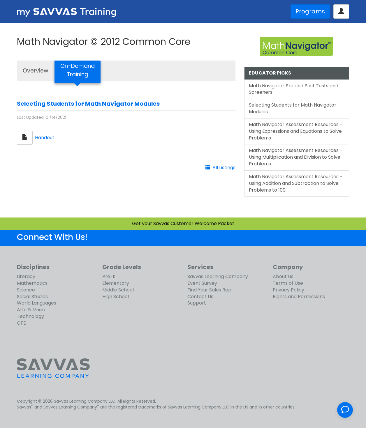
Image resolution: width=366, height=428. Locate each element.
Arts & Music (31, 309)
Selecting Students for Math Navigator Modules (88, 104)
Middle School (118, 289)
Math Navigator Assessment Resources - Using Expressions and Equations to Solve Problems (295, 131)
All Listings (223, 167)
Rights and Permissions (299, 296)
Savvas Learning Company (217, 276)
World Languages (36, 303)
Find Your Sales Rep (209, 289)
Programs (310, 11)
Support (196, 303)
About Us (283, 276)
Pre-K (109, 276)
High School (115, 296)
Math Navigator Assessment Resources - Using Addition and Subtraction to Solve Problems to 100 (295, 183)
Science (26, 289)
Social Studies (32, 296)
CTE (21, 323)
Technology (30, 316)
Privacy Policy (288, 289)
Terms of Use (288, 283)
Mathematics (32, 283)
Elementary (115, 283)
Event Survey (202, 283)
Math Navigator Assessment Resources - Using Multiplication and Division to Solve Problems (295, 157)
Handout (44, 137)
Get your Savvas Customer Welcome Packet (183, 223)
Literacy (26, 276)
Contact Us (200, 296)
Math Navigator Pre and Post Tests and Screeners (293, 89)
